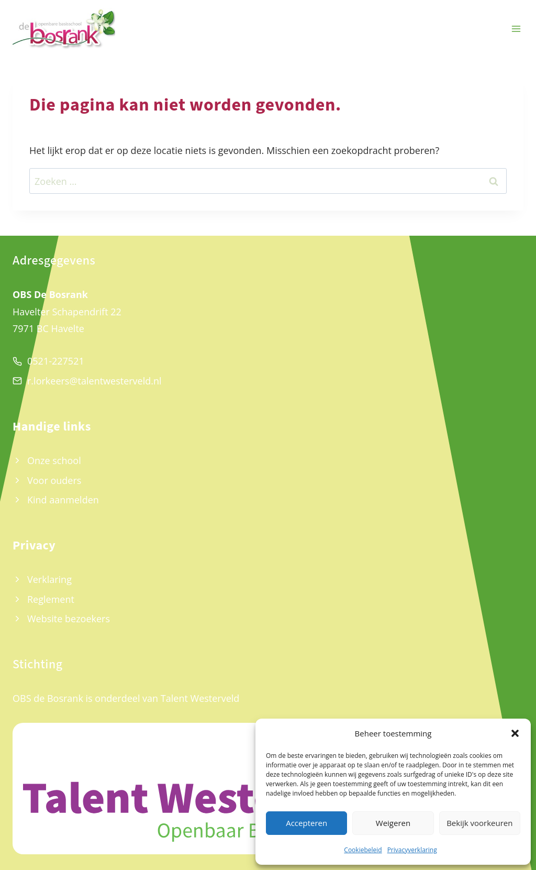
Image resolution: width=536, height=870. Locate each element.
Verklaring (49, 579)
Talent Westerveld (200, 698)
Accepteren (306, 823)
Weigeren (393, 823)
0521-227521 (55, 361)
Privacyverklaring (412, 849)
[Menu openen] (516, 29)
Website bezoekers (68, 618)
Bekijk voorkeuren (479, 823)
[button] (515, 733)
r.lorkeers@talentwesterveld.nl (94, 381)
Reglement (50, 599)
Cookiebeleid (363, 849)
